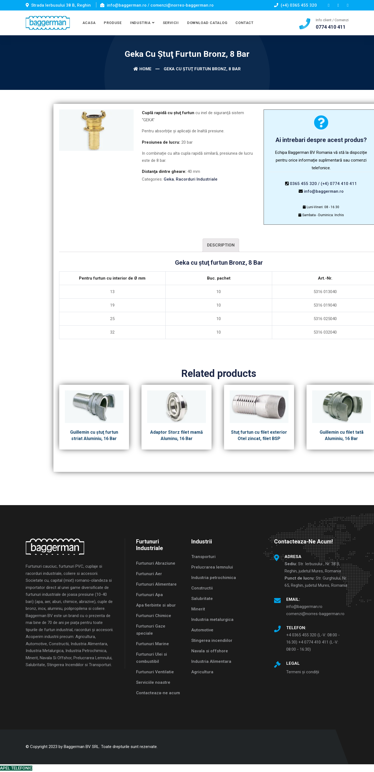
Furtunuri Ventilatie (155, 671)
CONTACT (244, 23)
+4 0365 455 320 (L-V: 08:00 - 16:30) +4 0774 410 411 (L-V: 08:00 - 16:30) (313, 642)
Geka (169, 179)
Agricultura (202, 671)
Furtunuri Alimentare (156, 584)
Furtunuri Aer (149, 573)
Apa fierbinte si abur (156, 605)
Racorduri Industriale (196, 179)
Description (221, 245)
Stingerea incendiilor (211, 640)
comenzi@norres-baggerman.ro (315, 613)
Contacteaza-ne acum (158, 692)
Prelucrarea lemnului (212, 567)
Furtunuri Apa (149, 594)
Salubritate (202, 598)
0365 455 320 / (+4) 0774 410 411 (323, 183)
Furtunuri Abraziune (155, 563)
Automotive (202, 630)
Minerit (198, 609)
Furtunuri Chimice (153, 615)
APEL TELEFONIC (16, 768)
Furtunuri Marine (152, 643)
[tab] (221, 245)
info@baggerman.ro (324, 191)
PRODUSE (112, 23)
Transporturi (203, 556)
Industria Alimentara (211, 661)
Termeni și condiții (302, 671)
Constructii (202, 588)
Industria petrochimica (213, 577)
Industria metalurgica (212, 619)
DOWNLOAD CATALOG (207, 23)
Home (142, 68)
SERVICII (171, 23)
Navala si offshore (209, 650)
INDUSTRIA (140, 23)
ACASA (89, 23)
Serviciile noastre (153, 682)
